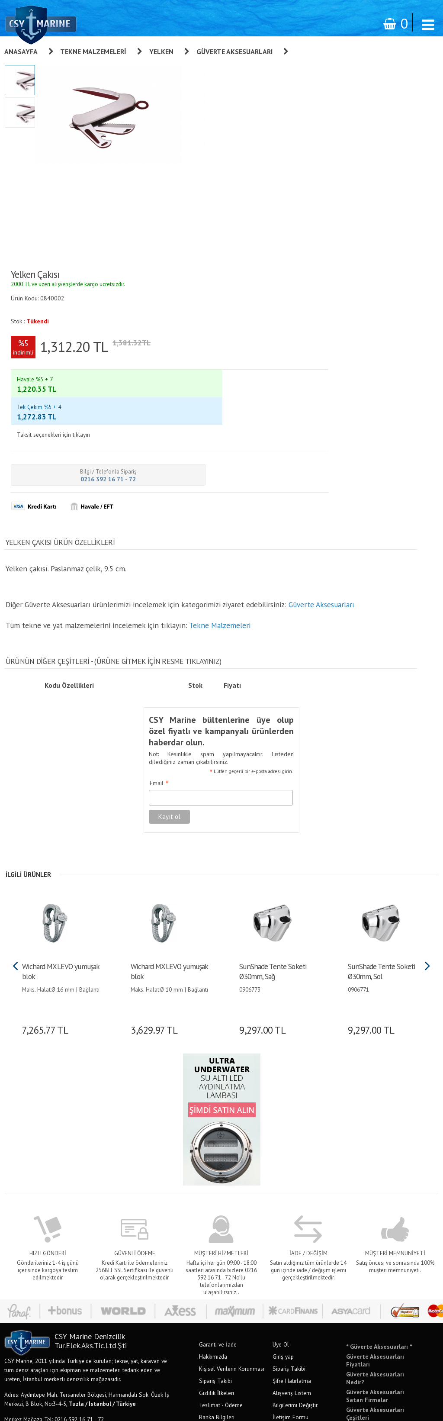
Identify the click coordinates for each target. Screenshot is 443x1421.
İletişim (208, 1162)
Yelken (161, 51)
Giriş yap (283, 1089)
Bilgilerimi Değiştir (295, 1137)
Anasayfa (21, 51)
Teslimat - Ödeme (221, 1137)
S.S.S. (206, 1174)
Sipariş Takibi (215, 1113)
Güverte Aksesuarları (234, 51)
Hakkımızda (213, 1089)
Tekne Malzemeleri (93, 51)
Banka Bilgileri (216, 1150)
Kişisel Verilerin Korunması (231, 1101)
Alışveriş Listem (292, 1125)
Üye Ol (281, 1077)
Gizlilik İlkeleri (216, 1125)
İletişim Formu (290, 1150)
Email (147, 517)
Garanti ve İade (218, 1077)
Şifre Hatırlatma (292, 1113)
